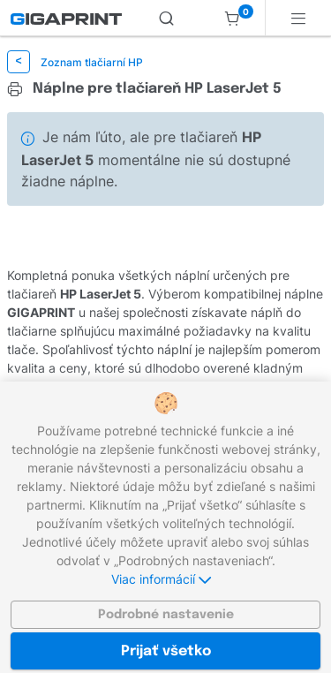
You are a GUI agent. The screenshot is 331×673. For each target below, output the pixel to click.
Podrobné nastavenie (166, 615)
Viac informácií (161, 578)
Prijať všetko (166, 651)
